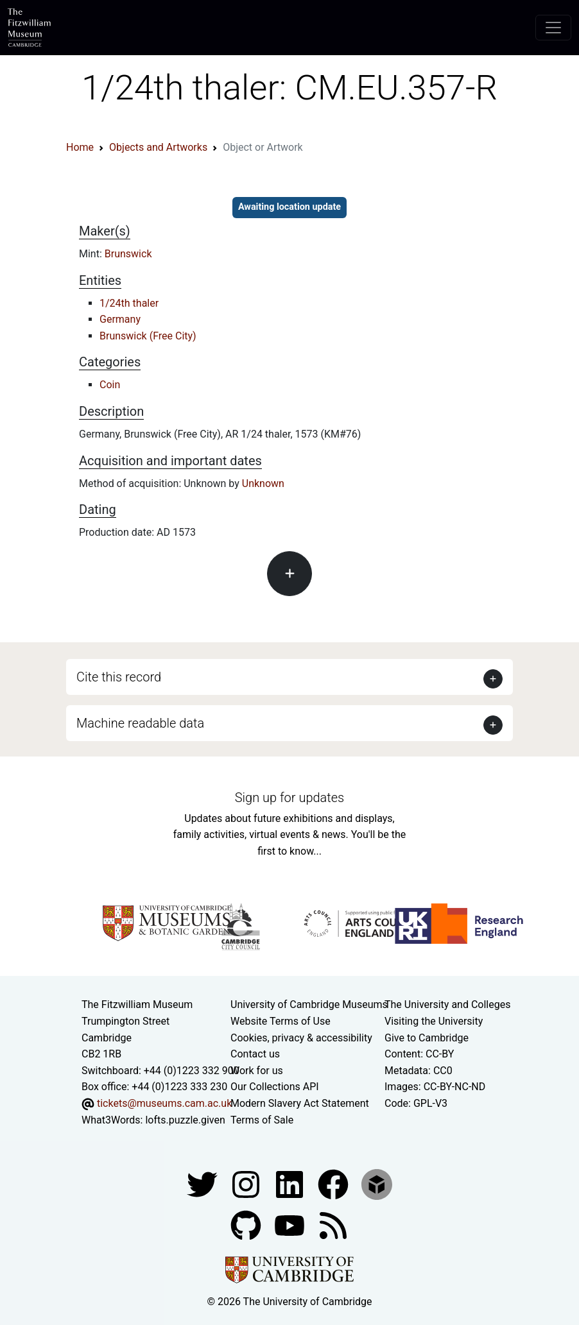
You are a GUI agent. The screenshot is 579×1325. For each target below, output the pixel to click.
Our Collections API (274, 1087)
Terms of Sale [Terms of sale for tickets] (261, 1120)
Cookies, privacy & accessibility (301, 1038)
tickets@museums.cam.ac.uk (164, 1103)
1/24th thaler (129, 303)
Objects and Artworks (158, 147)
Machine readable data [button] (140, 723)
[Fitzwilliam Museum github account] (247, 1224)
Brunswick (128, 254)
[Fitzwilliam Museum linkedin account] (334, 1183)
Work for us (256, 1070)
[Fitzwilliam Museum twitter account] (203, 1183)
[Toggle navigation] (553, 27)
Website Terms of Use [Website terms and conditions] (280, 1021)
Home (80, 147)
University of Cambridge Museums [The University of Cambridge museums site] (309, 1004)
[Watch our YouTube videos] (291, 1224)
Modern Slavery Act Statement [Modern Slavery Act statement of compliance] (299, 1103)
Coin (109, 385)
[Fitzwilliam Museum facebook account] (291, 1183)
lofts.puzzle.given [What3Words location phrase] (185, 1120)
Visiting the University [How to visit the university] (434, 1021)
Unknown (263, 483)
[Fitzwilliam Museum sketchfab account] (376, 1183)
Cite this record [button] (118, 677)
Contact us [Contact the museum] (255, 1054)
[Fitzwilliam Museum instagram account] (247, 1183)
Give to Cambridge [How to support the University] (427, 1038)
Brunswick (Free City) (147, 336)
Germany (120, 319)
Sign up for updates (289, 797)
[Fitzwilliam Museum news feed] (333, 1224)
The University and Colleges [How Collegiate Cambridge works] (447, 1004)
